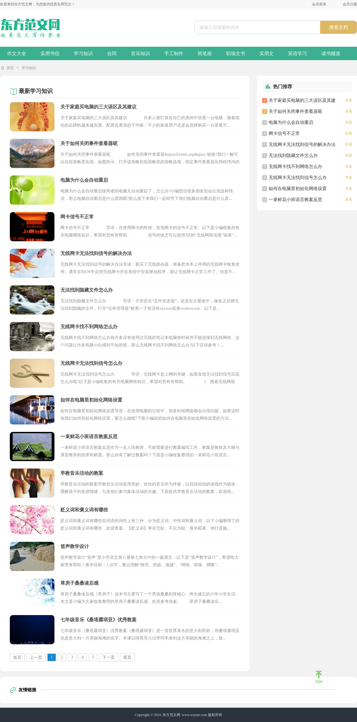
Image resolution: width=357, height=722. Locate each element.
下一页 (108, 657)
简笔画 (205, 53)
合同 (112, 53)
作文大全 (16, 53)
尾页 (127, 657)
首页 (10, 68)
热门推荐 (282, 86)
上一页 (36, 657)
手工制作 (173, 53)
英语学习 (297, 53)
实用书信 (50, 53)
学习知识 (83, 53)
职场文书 (235, 53)
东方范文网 (171, 715)
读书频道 (330, 53)
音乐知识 (140, 53)
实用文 (266, 53)
